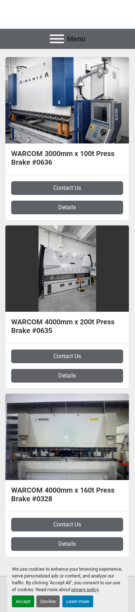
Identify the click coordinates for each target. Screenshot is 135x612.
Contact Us (67, 187)
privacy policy (84, 589)
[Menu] (57, 39)
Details (67, 207)
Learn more (77, 601)
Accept (23, 601)
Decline (48, 601)
